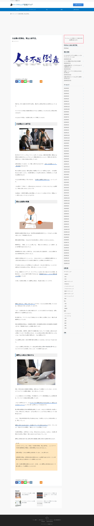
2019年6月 (66, 245)
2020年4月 (66, 219)
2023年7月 (66, 117)
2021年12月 (67, 166)
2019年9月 (66, 237)
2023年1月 (66, 132)
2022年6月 (66, 151)
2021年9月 (66, 174)
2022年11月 (67, 138)
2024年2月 (66, 98)
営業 (65, 325)
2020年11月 (67, 200)
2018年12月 (67, 260)
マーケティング (32, 9)
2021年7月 (66, 179)
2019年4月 (66, 250)
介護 (65, 303)
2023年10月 (67, 109)
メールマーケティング (69, 286)
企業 (65, 306)
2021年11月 (67, 169)
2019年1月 (66, 258)
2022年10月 (67, 140)
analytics (66, 274)
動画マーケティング (68, 291)
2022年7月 (66, 148)
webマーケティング (68, 281)
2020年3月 (66, 221)
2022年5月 (66, 153)
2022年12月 (67, 135)
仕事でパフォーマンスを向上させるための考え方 (73, 72)
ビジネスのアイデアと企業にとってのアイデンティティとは (73, 56)
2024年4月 (66, 93)
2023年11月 (67, 106)
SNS (65, 279)
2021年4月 (66, 187)
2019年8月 (66, 239)
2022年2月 (66, 161)
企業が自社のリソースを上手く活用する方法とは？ (73, 77)
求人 (47, 9)
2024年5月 (66, 90)
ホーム (17, 9)
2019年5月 (66, 247)
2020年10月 (67, 203)
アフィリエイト (67, 313)
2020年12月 (67, 198)
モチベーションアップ (69, 296)
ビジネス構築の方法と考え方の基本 (72, 61)
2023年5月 (66, 122)
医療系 (65, 308)
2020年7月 (66, 211)
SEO (65, 276)
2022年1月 (66, 164)
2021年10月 (67, 171)
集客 (62, 9)
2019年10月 (67, 234)
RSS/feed (66, 48)
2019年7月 (66, 242)
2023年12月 (67, 104)
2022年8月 (66, 145)
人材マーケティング (68, 293)
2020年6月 (66, 213)
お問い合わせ (78, 4)
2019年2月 (66, 255)
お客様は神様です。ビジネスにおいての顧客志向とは (73, 66)
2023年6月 (66, 119)
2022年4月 (66, 156)
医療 (65, 323)
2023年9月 (66, 111)
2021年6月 (66, 182)
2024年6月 (66, 88)
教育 (65, 298)
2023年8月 (66, 114)
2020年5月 (66, 216)
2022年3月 (66, 158)
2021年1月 (66, 195)
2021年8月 (66, 177)
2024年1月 (66, 101)
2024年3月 (66, 96)
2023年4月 (66, 124)
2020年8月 (66, 208)
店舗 (65, 327)
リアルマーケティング (69, 288)
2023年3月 (66, 127)
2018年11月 (67, 263)
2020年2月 (66, 224)
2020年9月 (66, 205)
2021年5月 (66, 185)
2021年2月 (66, 192)
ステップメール (67, 315)
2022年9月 (66, 143)
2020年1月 (66, 226)
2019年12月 (67, 229)
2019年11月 (67, 232)
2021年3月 (66, 190)
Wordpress (66, 283)
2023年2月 (66, 130)
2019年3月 (66, 252)
